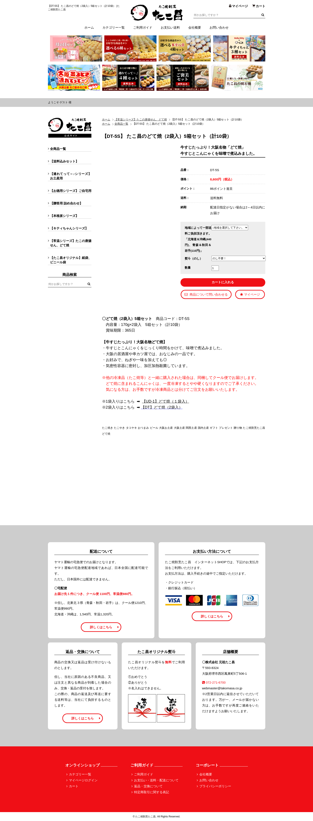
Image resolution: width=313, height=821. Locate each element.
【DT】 (147, 407)
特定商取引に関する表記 (151, 792)
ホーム (89, 27)
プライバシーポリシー (215, 786)
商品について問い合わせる (206, 294)
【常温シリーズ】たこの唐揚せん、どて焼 (141, 119)
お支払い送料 (170, 27)
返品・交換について (148, 786)
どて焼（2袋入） (168, 407)
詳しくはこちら (101, 627)
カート (73, 786)
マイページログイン (83, 780)
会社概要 (194, 27)
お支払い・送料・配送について (156, 780)
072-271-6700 (214, 682)
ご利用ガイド (142, 27)
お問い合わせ (219, 27)
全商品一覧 (121, 123)
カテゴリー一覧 (113, 27)
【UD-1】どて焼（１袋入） (165, 401)
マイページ (250, 294)
